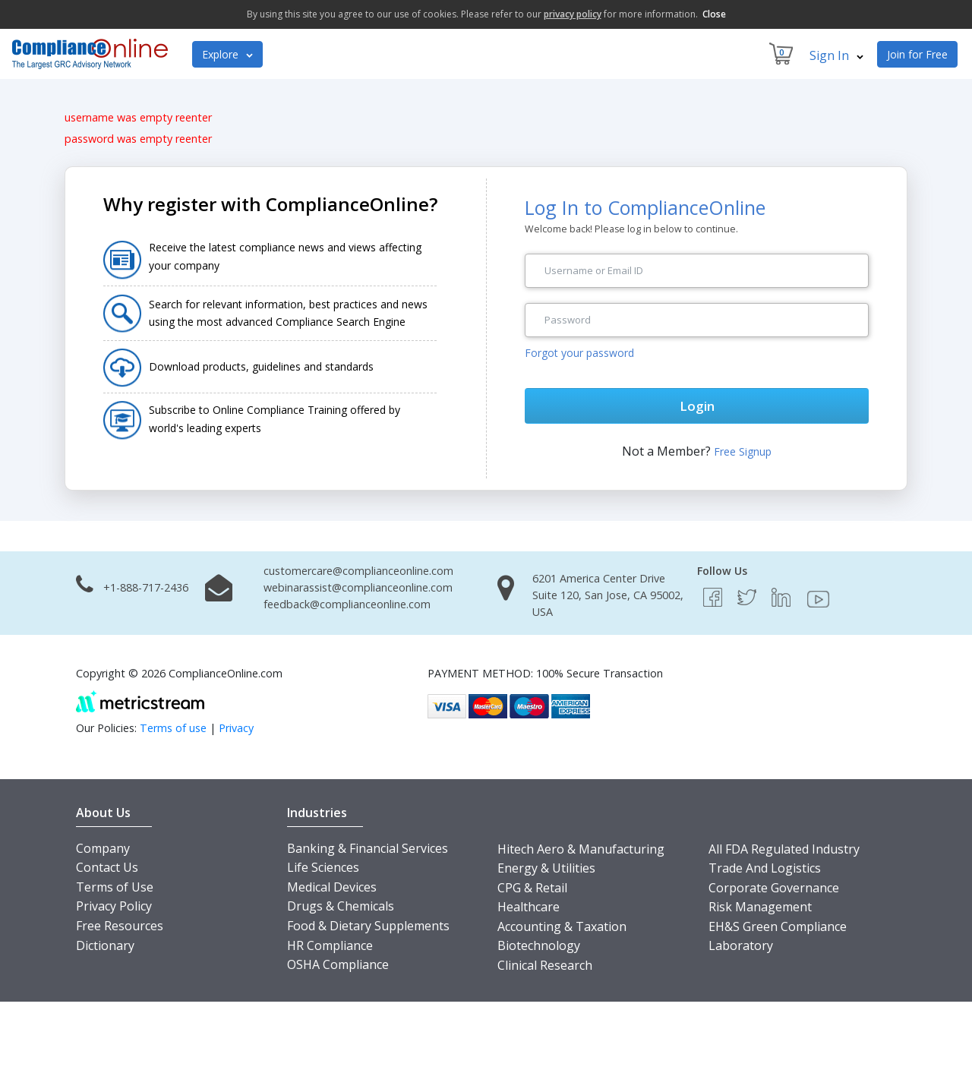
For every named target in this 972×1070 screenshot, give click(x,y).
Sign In (836, 55)
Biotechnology (538, 945)
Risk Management (760, 906)
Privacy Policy (114, 906)
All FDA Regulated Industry (784, 849)
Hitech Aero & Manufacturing (580, 849)
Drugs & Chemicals (340, 906)
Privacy (236, 728)
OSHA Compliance (338, 964)
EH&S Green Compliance (777, 926)
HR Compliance (330, 945)
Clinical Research (544, 965)
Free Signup (743, 451)
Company (103, 848)
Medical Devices (332, 887)
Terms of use (173, 728)
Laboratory (740, 945)
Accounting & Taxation (561, 926)
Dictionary (105, 945)
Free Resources (119, 925)
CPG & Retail (532, 887)
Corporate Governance (773, 887)
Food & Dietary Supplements (368, 925)
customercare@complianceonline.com (358, 570)
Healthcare (528, 906)
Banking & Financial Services (367, 848)
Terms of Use (114, 887)
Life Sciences (323, 867)
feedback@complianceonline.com (347, 604)
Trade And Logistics (764, 868)
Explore (227, 54)
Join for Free (917, 54)
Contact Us (107, 867)
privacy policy (572, 14)
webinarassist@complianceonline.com (358, 587)
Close (714, 14)
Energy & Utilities (546, 868)
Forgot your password (579, 353)
